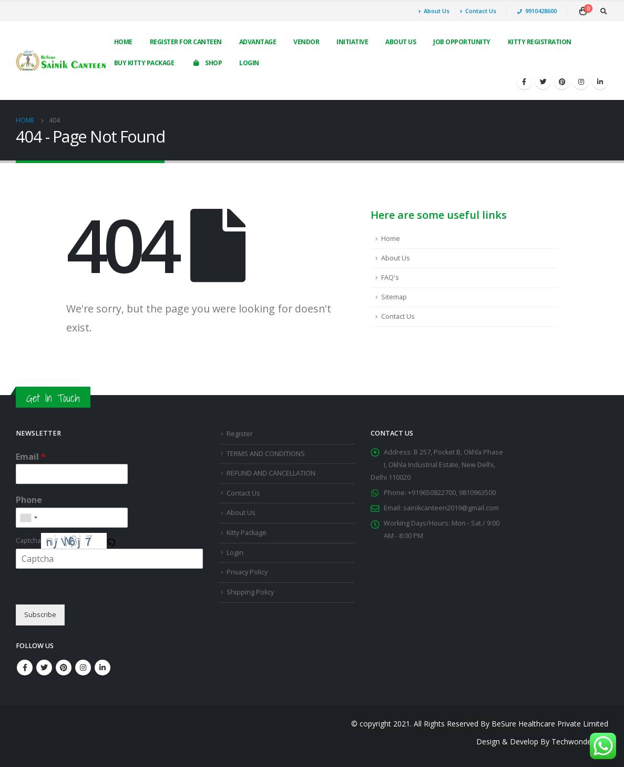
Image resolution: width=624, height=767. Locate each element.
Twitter (44, 667)
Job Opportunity (461, 41)
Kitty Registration (539, 41)
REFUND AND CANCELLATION (271, 473)
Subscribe (40, 614)
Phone (29, 500)
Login (249, 62)
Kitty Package (247, 532)
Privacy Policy (247, 572)
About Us (433, 11)
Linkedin (102, 667)
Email (31, 456)
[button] (111, 540)
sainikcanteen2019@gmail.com (451, 507)
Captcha (28, 540)
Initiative (352, 41)
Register (240, 433)
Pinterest (63, 667)
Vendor (306, 41)
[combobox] (28, 517)
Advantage (258, 41)
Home (123, 41)
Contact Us (478, 11)
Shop (206, 62)
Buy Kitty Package (144, 62)
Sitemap (394, 296)
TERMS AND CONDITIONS (266, 453)
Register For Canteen (186, 41)
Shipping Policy (250, 592)
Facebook (25, 667)
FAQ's (390, 277)
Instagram (83, 667)
